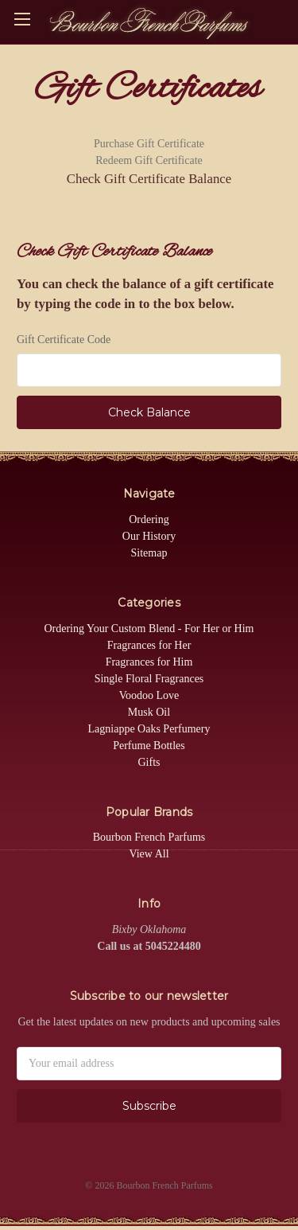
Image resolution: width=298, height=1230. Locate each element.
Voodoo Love (149, 695)
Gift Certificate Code (63, 340)
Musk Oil (149, 712)
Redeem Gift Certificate (149, 160)
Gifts (149, 762)
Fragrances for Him (149, 662)
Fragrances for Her (149, 645)
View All (148, 854)
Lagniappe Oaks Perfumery (149, 729)
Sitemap (149, 553)
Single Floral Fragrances (149, 679)
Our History (149, 536)
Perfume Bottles (149, 746)
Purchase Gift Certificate (149, 144)
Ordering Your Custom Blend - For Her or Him (148, 629)
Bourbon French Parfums (149, 837)
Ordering (149, 519)
